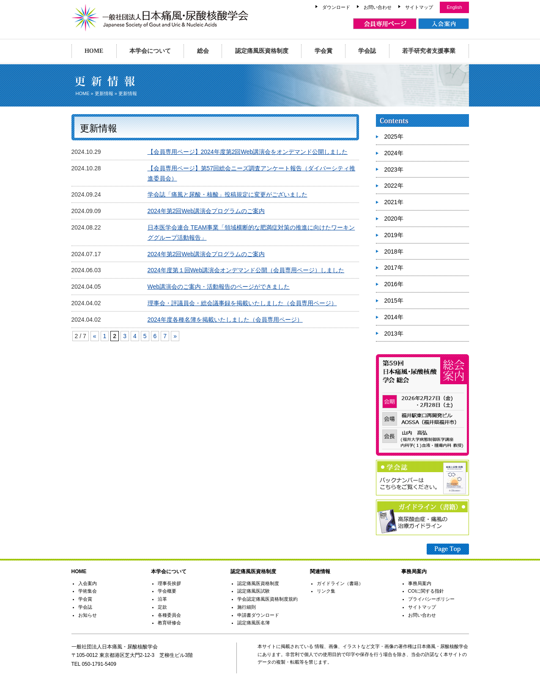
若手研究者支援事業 (428, 51)
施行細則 (246, 607)
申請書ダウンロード (258, 615)
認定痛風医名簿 (253, 622)
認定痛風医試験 (253, 590)
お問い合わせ (378, 7)
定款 (162, 607)
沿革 (162, 599)
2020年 (393, 218)
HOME (94, 51)
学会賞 (323, 51)
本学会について (150, 51)
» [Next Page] (175, 336)
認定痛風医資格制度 (261, 51)
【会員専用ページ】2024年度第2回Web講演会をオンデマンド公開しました (248, 151)
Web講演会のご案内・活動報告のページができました (219, 286)
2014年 (393, 317)
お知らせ (87, 615)
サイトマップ (419, 7)
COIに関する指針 (426, 590)
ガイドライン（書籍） (340, 583)
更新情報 (104, 93)
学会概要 (167, 590)
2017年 (393, 267)
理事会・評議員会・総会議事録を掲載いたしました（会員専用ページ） (242, 303)
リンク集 (326, 590)
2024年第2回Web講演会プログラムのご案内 (206, 211)
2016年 (393, 284)
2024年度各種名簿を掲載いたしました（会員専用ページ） (225, 319)
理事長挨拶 (169, 583)
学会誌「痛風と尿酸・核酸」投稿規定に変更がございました (227, 194)
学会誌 (367, 51)
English (454, 7)
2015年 (393, 300)
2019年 (393, 235)
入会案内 (87, 583)
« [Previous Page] (94, 336)
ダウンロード (336, 7)
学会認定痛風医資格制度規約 (267, 599)
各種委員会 (169, 615)
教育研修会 (169, 622)
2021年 (393, 202)
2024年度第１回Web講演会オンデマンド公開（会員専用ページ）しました (246, 270)
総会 (203, 51)
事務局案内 (419, 583)
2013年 (393, 333)
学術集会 (87, 590)
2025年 (393, 136)
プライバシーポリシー (431, 599)
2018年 (393, 251)
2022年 (393, 185)
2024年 (393, 153)
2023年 (393, 169)
